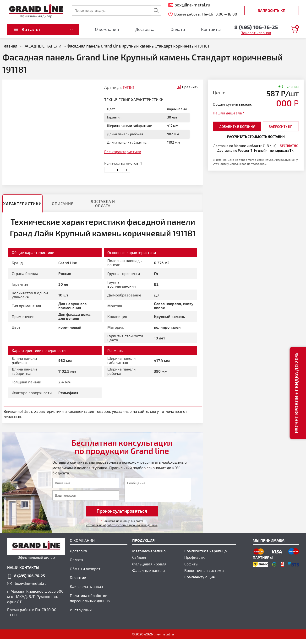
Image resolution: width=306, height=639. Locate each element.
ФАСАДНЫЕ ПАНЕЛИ (42, 45)
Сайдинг (139, 557)
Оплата (177, 29)
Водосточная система (204, 570)
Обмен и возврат (85, 568)
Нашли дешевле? (228, 113)
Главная (9, 45)
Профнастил (195, 557)
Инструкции (81, 609)
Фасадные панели (148, 570)
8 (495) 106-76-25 (29, 575)
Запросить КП (271, 10)
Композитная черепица (205, 550)
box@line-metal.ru (31, 583)
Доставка (144, 29)
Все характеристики (122, 151)
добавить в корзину (237, 126)
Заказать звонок (256, 32)
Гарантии (78, 577)
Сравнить (190, 87)
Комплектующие (199, 577)
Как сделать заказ (86, 586)
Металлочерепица (149, 550)
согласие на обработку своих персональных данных (122, 524)
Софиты (191, 564)
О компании (107, 29)
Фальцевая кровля (149, 564)
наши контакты (23, 567)
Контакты (211, 29)
